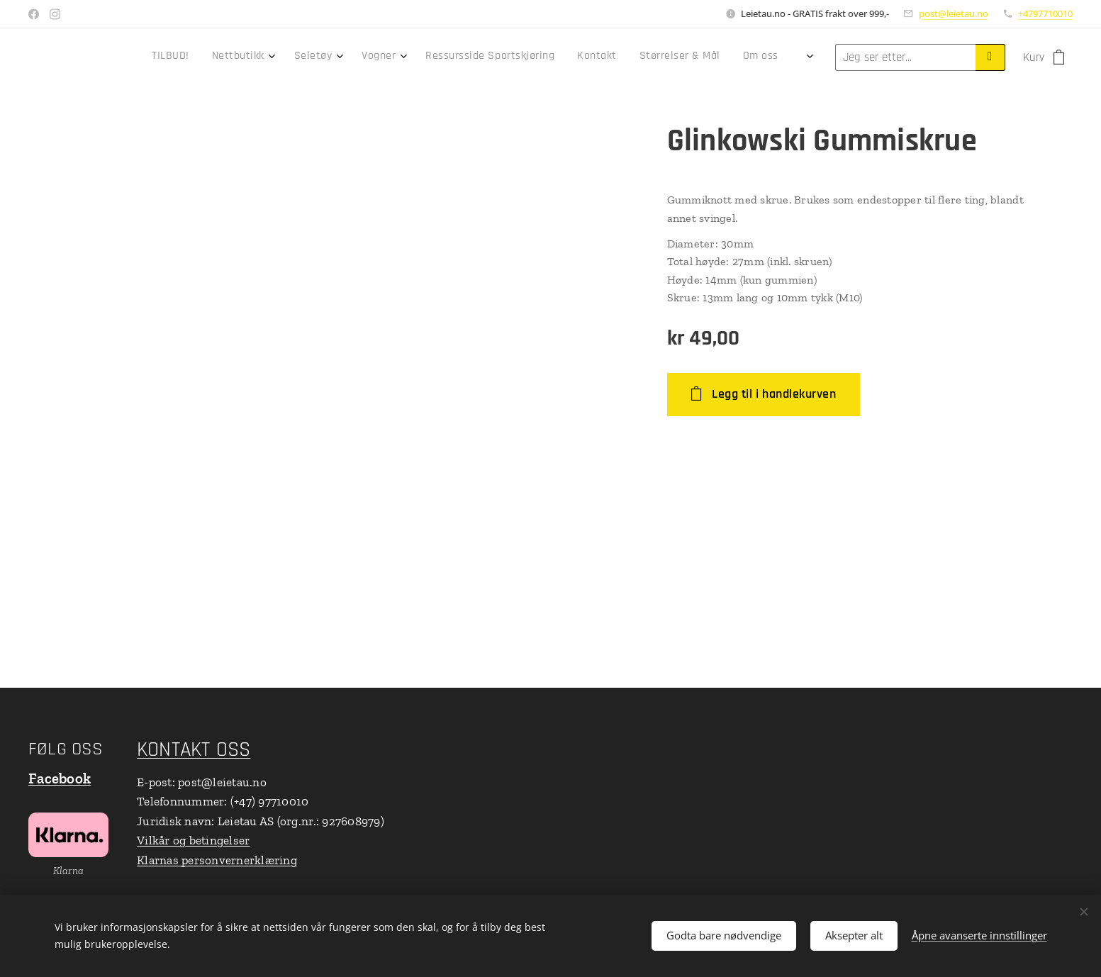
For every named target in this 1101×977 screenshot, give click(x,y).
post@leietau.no (953, 13)
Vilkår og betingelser (193, 840)
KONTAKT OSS (193, 750)
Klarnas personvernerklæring (217, 860)
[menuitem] (543, 57)
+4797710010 (1045, 13)
